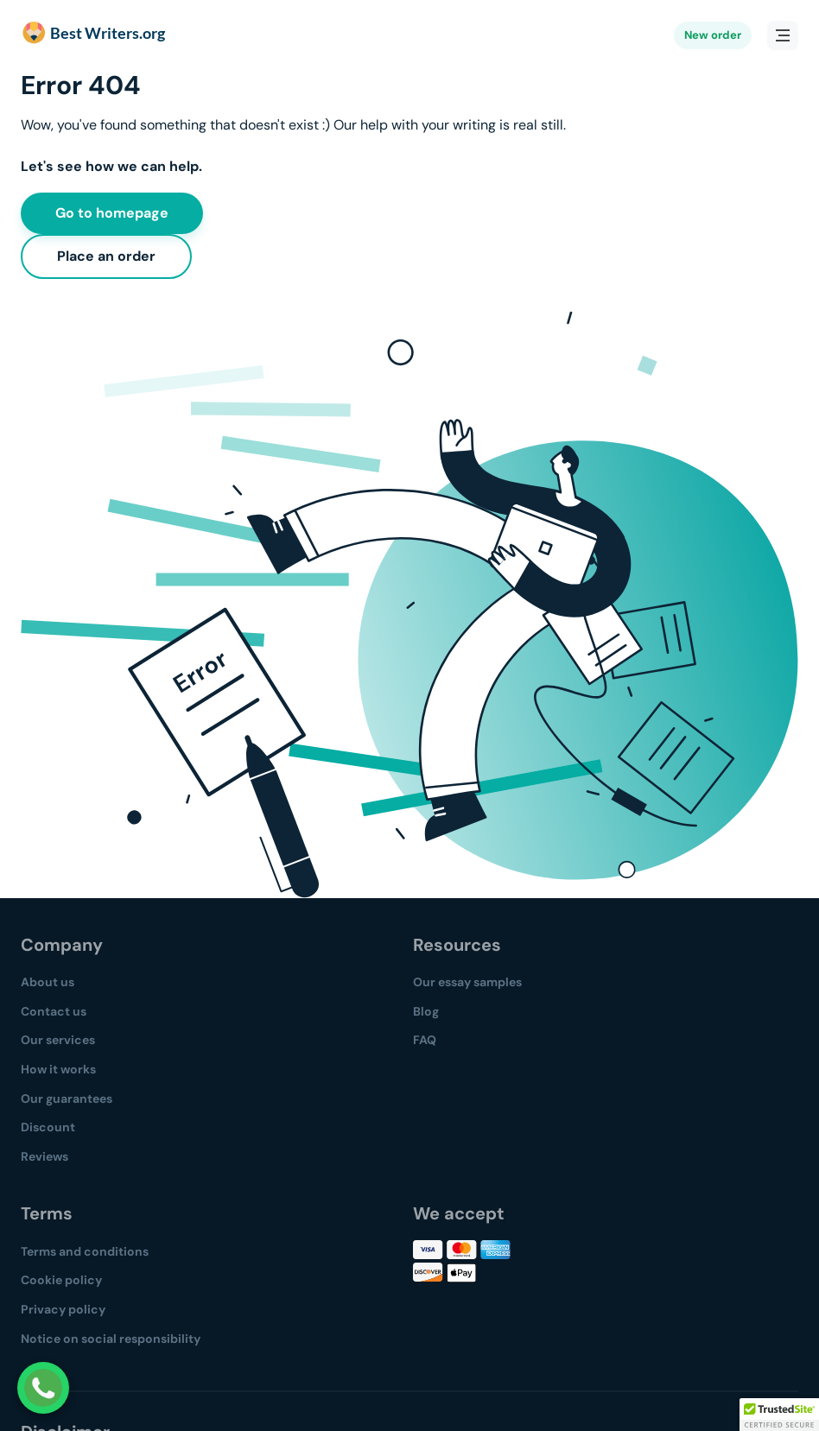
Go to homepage (111, 213)
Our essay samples (467, 982)
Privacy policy (63, 1309)
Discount (48, 1127)
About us (47, 982)
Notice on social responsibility (110, 1338)
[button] (779, 1414)
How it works (58, 1069)
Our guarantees (66, 1098)
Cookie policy (61, 1280)
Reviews (44, 1156)
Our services (58, 1040)
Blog (426, 1011)
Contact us (53, 1011)
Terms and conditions (85, 1251)
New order (712, 35)
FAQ (424, 1040)
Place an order (106, 256)
